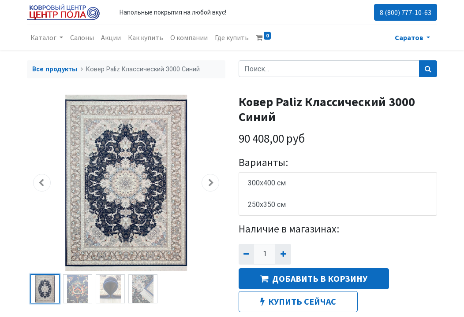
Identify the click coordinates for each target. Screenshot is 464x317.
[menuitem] (82, 37)
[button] (42, 182)
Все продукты (54, 69)
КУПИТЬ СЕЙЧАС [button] (298, 301)
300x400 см (267, 183)
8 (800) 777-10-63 (405, 12)
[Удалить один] (246, 254)
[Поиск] (428, 68)
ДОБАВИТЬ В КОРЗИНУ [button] (313, 278)
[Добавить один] (283, 254)
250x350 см (267, 204)
